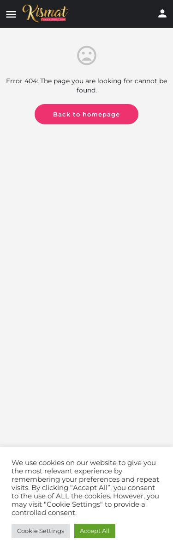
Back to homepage (86, 114)
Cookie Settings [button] (40, 530)
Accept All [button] (95, 530)
